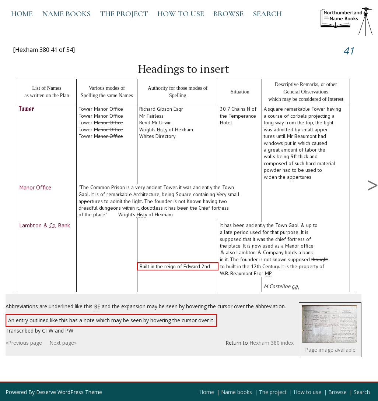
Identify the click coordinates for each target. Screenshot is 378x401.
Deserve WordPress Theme (69, 391)
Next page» (63, 342)
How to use (180, 13)
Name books (66, 13)
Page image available (330, 349)
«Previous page (24, 342)
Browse (228, 13)
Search (267, 13)
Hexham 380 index (271, 342)
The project (124, 13)
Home (22, 13)
